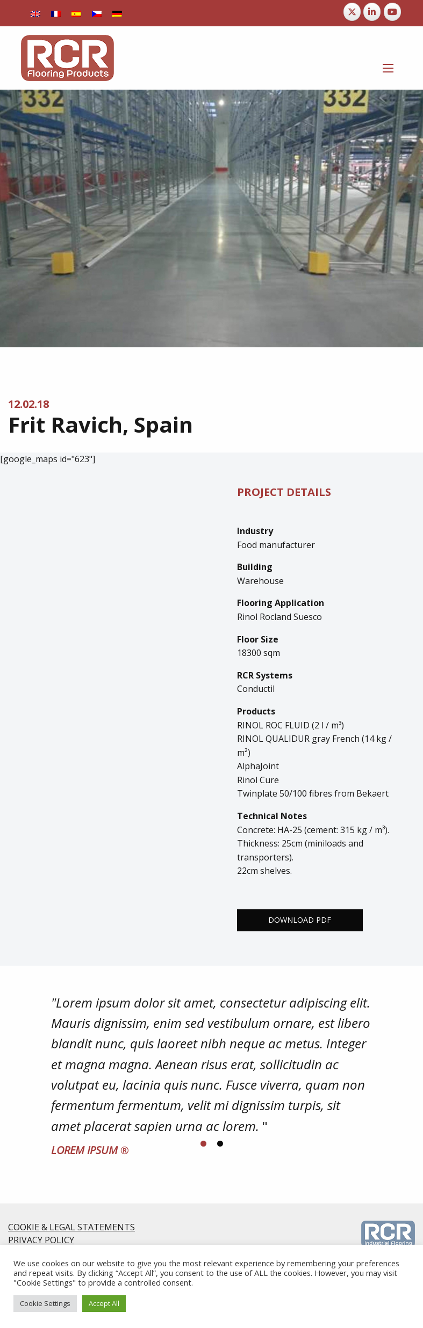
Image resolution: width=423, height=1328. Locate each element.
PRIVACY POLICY (41, 1240)
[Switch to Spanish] (76, 13)
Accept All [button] (104, 1303)
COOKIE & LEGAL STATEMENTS (71, 1227)
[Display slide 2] (220, 1144)
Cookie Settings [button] (45, 1303)
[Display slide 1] (203, 1144)
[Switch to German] (117, 13)
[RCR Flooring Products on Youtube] (392, 12)
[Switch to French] (56, 13)
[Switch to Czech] (97, 13)
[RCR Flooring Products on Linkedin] (372, 12)
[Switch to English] (35, 13)
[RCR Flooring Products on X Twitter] (352, 12)
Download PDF (299, 920)
